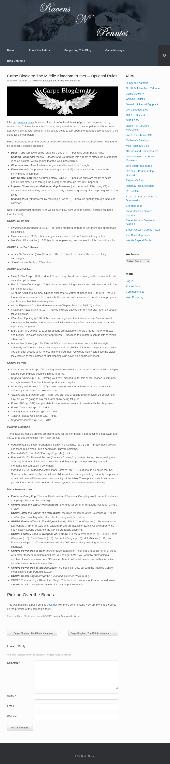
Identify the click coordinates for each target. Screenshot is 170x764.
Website (12, 716)
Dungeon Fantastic (137, 82)
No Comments (72, 80)
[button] (164, 55)
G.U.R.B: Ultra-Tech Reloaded (143, 88)
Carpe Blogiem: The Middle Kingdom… (32, 633)
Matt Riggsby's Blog (137, 145)
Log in (129, 280)
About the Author (39, 50)
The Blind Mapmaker (138, 235)
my (14, 122)
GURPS (48, 616)
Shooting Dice (134, 205)
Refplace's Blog (135, 180)
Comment (13, 662)
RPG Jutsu (132, 191)
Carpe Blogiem (24, 616)
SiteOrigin (82, 756)
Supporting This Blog (77, 50)
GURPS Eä (132, 120)
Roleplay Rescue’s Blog (140, 185)
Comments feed (135, 291)
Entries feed (133, 286)
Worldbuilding (72, 616)
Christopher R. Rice (52, 80)
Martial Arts (59, 616)
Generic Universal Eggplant (142, 104)
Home (10, 50)
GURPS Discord (135, 115)
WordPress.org (134, 297)
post (49, 604)
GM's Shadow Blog (137, 109)
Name (11, 695)
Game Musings (114, 50)
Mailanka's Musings (137, 140)
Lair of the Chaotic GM (139, 135)
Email (11, 705)
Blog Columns (16, 60)
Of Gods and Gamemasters (142, 151)
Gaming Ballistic (135, 98)
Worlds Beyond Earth (138, 240)
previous (22, 122)
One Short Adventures (139, 165)
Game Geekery (135, 93)
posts (31, 122)
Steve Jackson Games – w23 (143, 229)
